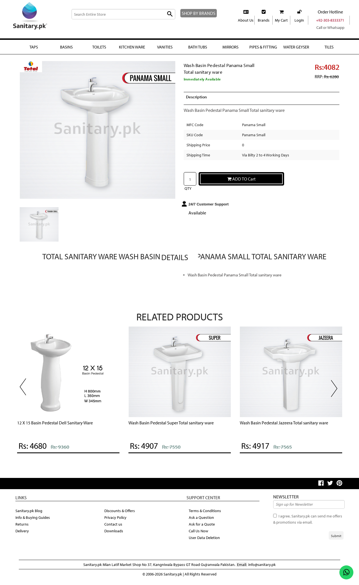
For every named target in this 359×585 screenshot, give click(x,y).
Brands (263, 20)
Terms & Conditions (206, 514)
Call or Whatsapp (330, 27)
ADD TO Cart (241, 183)
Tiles (329, 47)
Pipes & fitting (263, 50)
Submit (336, 540)
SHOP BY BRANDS (202, 13)
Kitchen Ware (132, 47)
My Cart (281, 20)
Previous (25, 393)
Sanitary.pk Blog (29, 514)
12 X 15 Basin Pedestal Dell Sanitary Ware (59, 426)
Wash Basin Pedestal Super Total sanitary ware (175, 426)
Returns (22, 528)
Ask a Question (202, 521)
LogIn (299, 20)
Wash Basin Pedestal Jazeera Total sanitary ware (289, 426)
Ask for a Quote (202, 528)
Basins (66, 47)
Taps (33, 47)
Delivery (22, 534)
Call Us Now (199, 534)
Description (197, 101)
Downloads (114, 534)
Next (336, 394)
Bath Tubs (197, 47)
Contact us (113, 528)
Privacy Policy (116, 521)
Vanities (164, 47)
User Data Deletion (205, 541)
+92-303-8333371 (330, 20)
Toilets (99, 47)
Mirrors (230, 47)
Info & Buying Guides (33, 521)
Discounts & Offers (120, 514)
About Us (246, 20)
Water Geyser (296, 50)
